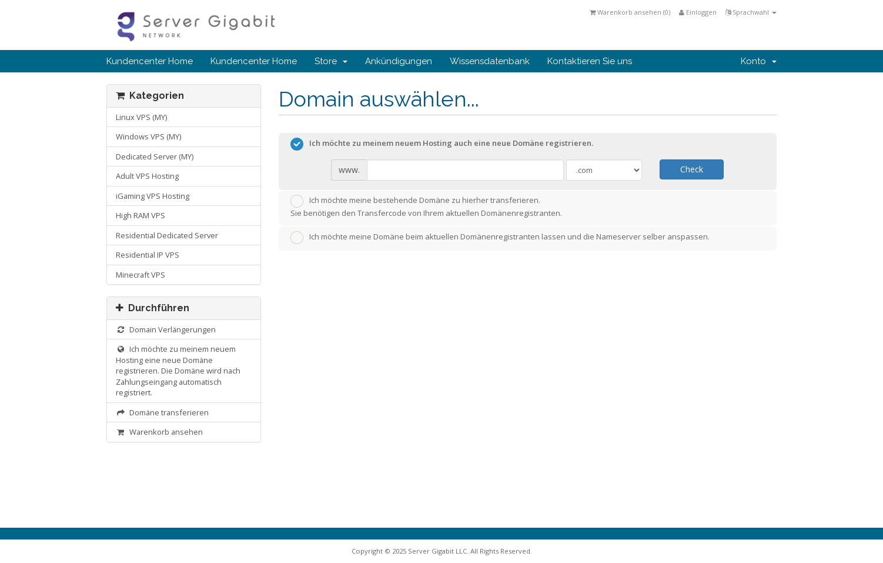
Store (331, 61)
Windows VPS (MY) (148, 136)
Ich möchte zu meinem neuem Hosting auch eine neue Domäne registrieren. (441, 144)
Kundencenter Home (149, 61)
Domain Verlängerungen (166, 329)
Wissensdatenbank (490, 61)
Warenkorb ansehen (159, 432)
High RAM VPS (140, 215)
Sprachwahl (751, 12)
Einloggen (698, 12)
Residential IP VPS (147, 254)
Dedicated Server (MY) (154, 156)
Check (691, 169)
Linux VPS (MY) (141, 117)
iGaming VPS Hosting (152, 196)
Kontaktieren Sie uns (589, 61)
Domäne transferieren (162, 412)
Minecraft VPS (140, 274)
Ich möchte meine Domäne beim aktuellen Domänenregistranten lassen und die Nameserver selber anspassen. (500, 237)
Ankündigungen (398, 61)
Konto (759, 61)
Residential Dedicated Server (167, 235)
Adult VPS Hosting (147, 176)
